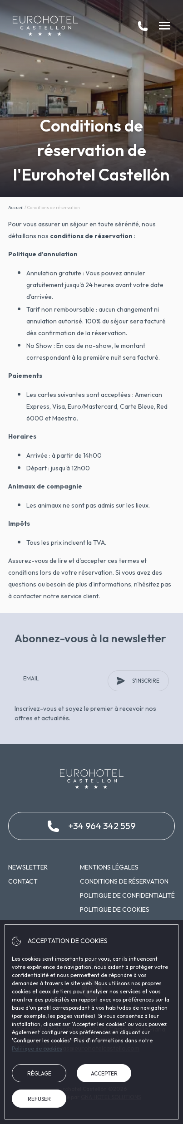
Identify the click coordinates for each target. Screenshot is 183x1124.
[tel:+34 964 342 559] (143, 26)
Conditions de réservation (124, 881)
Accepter (104, 1073)
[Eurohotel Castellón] (45, 26)
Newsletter (28, 867)
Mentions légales (109, 867)
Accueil (16, 207)
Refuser (39, 1098)
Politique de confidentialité (127, 895)
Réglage (39, 1073)
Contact (23, 881)
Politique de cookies (114, 909)
